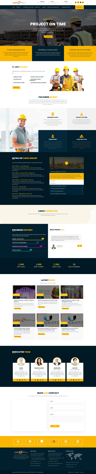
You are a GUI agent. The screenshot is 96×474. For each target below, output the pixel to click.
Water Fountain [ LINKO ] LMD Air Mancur (24, 301)
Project (18, 7)
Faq (80, 472)
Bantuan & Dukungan (53, 7)
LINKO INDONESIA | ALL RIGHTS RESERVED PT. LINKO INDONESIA (31, 472)
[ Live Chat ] (79, 7)
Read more (48, 36)
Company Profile (66, 7)
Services (37, 7)
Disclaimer (76, 472)
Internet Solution (28, 7)
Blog (83, 472)
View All (16, 87)
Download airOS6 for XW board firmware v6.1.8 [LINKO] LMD (47, 329)
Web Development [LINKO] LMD (47, 300)
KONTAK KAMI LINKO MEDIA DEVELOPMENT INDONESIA (22, 329)
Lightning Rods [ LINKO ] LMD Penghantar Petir (70, 301)
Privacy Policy (70, 472)
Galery (44, 7)
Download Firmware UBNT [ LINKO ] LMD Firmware (70, 329)
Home (13, 7)
